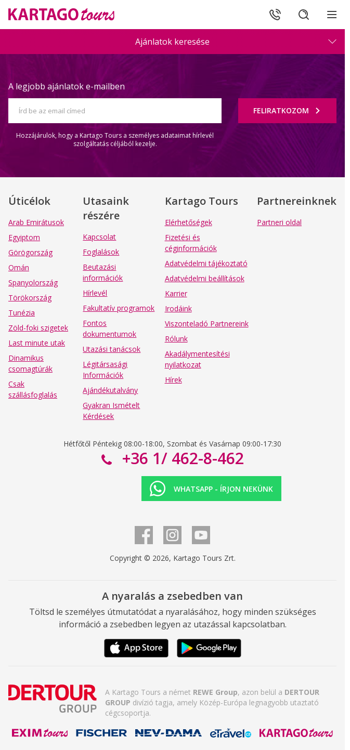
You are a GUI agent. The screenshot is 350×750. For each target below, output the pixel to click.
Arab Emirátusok (36, 222)
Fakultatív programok (118, 308)
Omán (18, 267)
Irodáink (178, 308)
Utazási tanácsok (111, 349)
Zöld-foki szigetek (38, 328)
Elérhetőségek (188, 222)
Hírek (173, 380)
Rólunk (176, 339)
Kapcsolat (99, 237)
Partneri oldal (279, 222)
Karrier (176, 293)
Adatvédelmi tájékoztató (206, 263)
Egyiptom (24, 237)
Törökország (29, 297)
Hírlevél (95, 293)
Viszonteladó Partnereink (207, 323)
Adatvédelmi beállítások (204, 278)
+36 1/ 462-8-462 (181, 458)
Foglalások (101, 252)
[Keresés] (303, 14)
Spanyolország (33, 282)
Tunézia (21, 313)
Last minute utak (36, 343)
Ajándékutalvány (110, 390)
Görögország (30, 252)
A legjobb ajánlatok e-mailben (66, 86)
